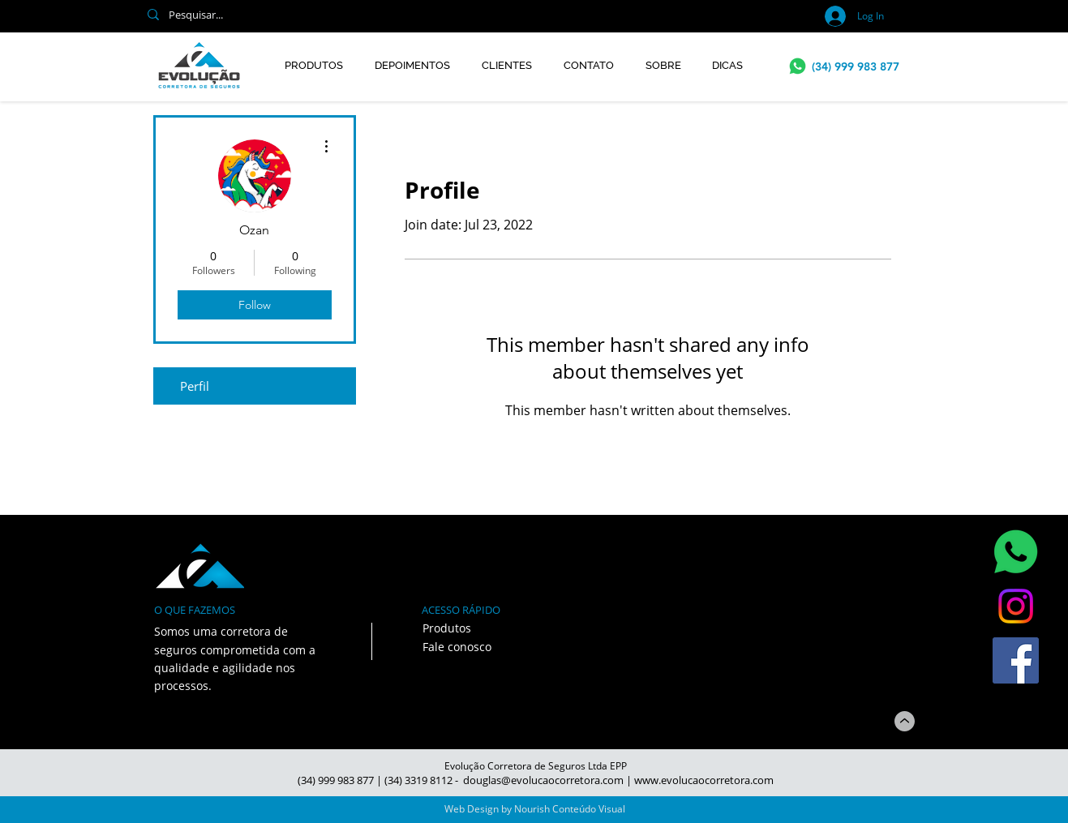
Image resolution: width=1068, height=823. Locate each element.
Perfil (194, 386)
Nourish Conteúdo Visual (569, 809)
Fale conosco (456, 646)
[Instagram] (1016, 606)
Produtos (446, 628)
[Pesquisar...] (357, 14)
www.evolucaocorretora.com (704, 780)
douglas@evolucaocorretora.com (543, 780)
